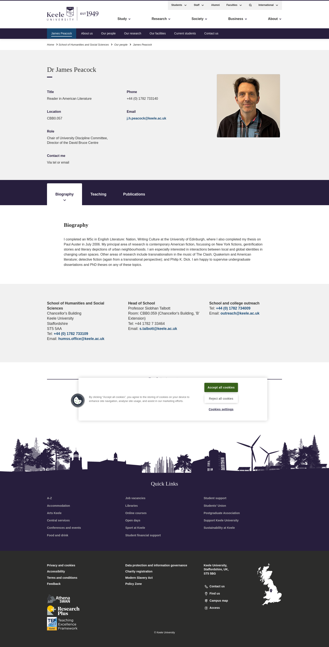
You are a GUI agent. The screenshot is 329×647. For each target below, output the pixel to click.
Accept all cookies (221, 386)
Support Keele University (221, 520)
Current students (185, 32)
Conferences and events (64, 527)
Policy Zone (133, 583)
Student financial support (143, 535)
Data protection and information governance (156, 565)
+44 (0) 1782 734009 (233, 308)
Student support (215, 498)
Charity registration (138, 571)
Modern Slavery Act (139, 577)
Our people (108, 32)
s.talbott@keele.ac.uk (158, 329)
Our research (132, 32)
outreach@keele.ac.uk (240, 313)
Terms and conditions (62, 577)
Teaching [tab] (98, 194)
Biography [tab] (64, 197)
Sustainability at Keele (219, 527)
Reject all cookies (221, 398)
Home (50, 43)
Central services (58, 520)
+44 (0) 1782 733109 (71, 334)
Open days (132, 520)
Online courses (135, 513)
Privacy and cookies (61, 565)
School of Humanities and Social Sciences (84, 43)
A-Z (49, 498)
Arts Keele (54, 513)
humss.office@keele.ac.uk (81, 339)
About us (87, 32)
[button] (250, 4)
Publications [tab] (134, 194)
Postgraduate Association (222, 513)
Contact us (211, 32)
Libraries (131, 505)
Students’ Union (215, 505)
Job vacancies (135, 498)
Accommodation (58, 505)
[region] (172, 398)
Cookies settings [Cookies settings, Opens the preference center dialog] (221, 409)
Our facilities (158, 32)
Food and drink (57, 535)
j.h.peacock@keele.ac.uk (146, 118)
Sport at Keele (135, 527)
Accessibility (56, 571)
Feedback (54, 583)
